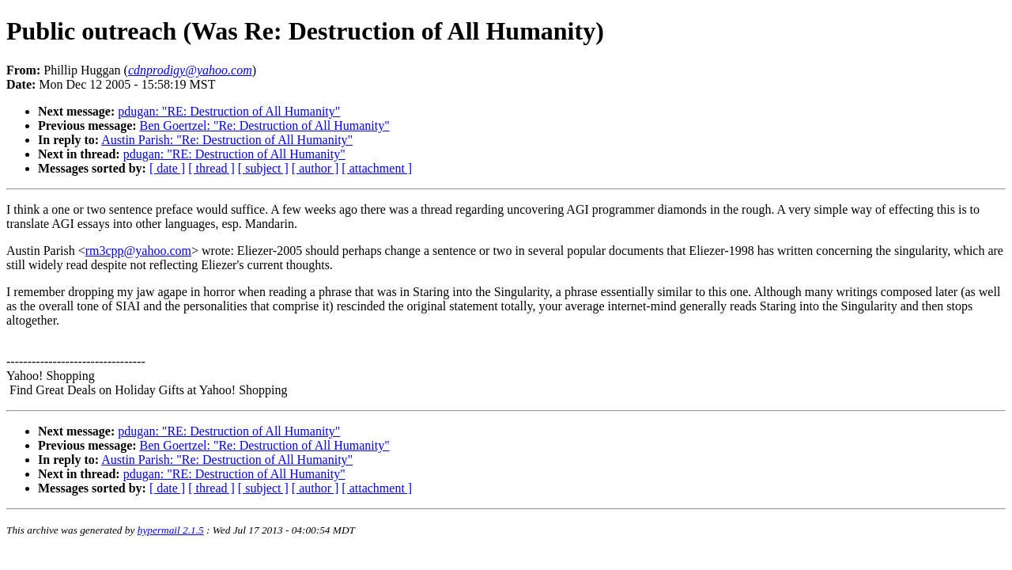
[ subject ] (263, 168)
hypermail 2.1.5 (171, 530)
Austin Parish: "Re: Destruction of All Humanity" (227, 139)
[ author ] (315, 168)
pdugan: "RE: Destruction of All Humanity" (229, 111)
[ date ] (167, 168)
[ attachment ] (377, 168)
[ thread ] (211, 168)
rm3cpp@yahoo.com (138, 250)
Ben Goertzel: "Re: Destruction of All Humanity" (265, 125)
